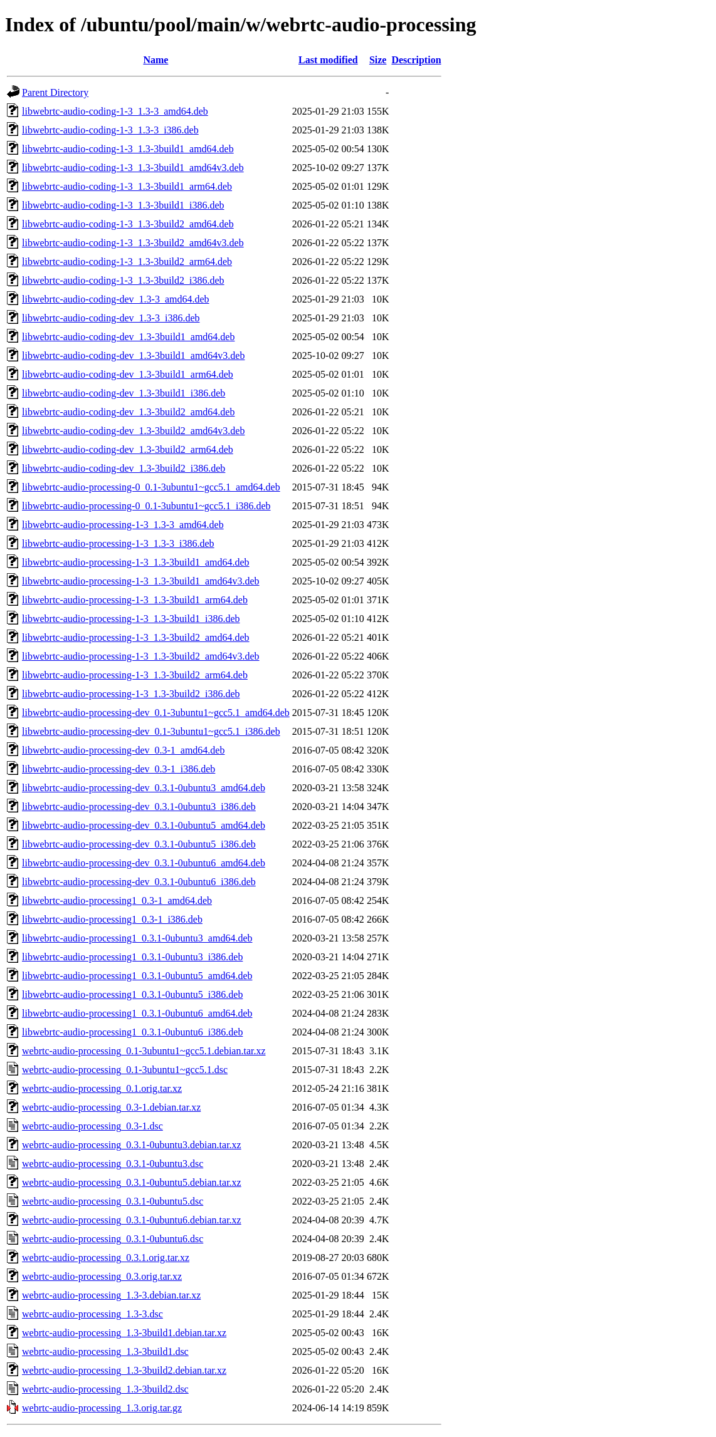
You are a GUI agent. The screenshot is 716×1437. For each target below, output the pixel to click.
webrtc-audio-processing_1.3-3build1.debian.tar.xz (124, 1332)
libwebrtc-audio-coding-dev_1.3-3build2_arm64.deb (127, 449)
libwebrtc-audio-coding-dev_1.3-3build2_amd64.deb (128, 412)
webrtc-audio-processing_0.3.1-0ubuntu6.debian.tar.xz (131, 1220)
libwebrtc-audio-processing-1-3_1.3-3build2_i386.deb (131, 693)
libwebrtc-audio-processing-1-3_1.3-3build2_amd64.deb (136, 637)
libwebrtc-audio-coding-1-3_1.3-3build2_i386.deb (123, 280)
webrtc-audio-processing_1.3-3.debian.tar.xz (111, 1295)
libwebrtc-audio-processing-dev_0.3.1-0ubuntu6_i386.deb (139, 881)
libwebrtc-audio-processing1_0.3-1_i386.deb (112, 919)
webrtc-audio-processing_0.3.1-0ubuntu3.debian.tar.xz (131, 1144)
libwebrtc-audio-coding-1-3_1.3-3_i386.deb (110, 130)
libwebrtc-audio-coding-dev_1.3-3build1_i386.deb (123, 393)
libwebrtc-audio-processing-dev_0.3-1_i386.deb (118, 769)
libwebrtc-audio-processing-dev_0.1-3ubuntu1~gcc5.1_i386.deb (151, 731)
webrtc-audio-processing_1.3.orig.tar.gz (102, 1408)
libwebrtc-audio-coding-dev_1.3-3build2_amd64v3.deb (133, 430)
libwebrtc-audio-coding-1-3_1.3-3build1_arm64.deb (127, 186)
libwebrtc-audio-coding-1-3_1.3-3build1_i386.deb (123, 205)
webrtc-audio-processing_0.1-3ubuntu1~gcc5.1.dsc (125, 1069)
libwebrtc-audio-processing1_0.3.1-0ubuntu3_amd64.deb (137, 938)
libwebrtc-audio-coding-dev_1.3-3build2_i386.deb (123, 468)
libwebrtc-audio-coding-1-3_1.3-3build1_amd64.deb (128, 148)
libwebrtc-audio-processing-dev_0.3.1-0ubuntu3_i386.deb (139, 806)
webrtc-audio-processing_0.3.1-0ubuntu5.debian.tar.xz (131, 1182)
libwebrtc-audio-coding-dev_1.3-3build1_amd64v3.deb (133, 355)
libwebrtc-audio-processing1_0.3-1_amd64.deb (117, 900)
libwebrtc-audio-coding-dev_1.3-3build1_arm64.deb (127, 374)
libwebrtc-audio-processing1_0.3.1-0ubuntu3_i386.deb (132, 957)
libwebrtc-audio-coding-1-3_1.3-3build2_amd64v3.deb (133, 242)
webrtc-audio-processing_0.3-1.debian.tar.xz (111, 1107)
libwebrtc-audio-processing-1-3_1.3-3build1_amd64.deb (136, 562)
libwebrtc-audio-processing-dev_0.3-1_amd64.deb (123, 750)
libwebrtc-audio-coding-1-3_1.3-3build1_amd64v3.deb (133, 167)
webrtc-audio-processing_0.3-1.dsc (92, 1126)
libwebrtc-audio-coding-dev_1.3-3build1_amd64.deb (128, 336)
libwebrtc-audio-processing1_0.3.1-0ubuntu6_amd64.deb (137, 1013)
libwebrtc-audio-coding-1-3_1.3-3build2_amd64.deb (128, 224)
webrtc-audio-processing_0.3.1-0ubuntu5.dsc (112, 1201)
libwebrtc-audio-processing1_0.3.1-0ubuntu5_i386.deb (132, 994)
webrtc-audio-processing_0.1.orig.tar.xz (102, 1088)
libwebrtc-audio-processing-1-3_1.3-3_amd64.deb (123, 524)
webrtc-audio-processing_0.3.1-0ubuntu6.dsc (112, 1238)
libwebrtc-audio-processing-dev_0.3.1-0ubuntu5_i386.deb (139, 844)
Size (378, 59)
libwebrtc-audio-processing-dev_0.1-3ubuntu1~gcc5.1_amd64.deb (156, 712)
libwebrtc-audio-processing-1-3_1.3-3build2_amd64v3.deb (141, 656)
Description (416, 59)
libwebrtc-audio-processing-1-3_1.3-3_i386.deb (118, 543)
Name (155, 59)
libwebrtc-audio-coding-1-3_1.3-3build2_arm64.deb (127, 261)
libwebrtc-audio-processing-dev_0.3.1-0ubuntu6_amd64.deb (143, 863)
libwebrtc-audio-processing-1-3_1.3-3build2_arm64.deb (135, 675)
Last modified (328, 59)
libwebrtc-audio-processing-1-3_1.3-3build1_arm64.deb (135, 599)
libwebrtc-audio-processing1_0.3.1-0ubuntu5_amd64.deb (137, 975)
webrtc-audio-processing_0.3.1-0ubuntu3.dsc (112, 1163)
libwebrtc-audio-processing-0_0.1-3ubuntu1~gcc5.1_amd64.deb (151, 487)
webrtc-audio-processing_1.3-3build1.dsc (105, 1351)
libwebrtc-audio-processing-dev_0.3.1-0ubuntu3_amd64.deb (143, 787)
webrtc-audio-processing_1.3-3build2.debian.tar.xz (124, 1370)
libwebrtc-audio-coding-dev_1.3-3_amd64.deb (115, 299)
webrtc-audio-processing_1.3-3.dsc (92, 1314)
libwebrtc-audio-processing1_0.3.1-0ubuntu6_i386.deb (132, 1032)
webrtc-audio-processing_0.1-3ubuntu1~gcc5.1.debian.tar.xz (144, 1050)
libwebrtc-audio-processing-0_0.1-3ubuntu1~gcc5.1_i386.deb (146, 506)
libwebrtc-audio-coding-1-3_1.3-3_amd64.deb (115, 111)
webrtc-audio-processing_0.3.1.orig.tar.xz (105, 1257)
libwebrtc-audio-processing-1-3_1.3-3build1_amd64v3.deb (141, 581)
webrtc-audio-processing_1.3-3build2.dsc (105, 1389)
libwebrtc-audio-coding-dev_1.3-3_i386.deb (110, 318)
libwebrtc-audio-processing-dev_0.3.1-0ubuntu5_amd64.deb (143, 825)
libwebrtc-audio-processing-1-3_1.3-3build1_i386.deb (131, 618)
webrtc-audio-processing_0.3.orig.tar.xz (102, 1276)
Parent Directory (55, 92)
